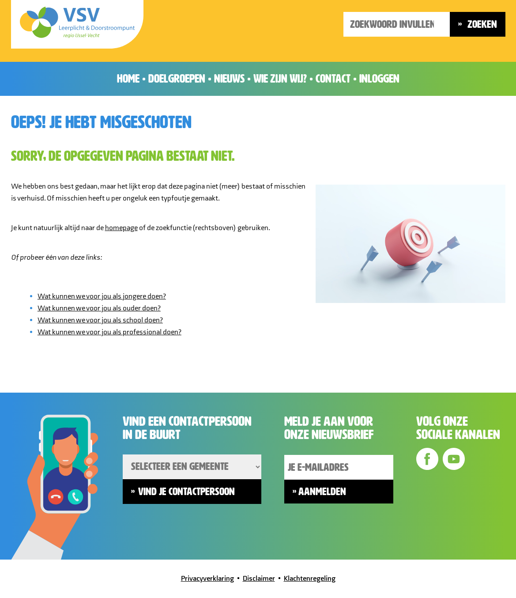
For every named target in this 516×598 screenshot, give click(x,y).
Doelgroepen (176, 78)
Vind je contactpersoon (186, 491)
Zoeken (481, 24)
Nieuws (229, 78)
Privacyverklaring (207, 578)
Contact (333, 78)
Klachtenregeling (309, 578)
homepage (121, 227)
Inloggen (379, 78)
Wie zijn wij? (280, 78)
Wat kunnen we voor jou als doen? (102, 296)
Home (128, 78)
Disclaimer (259, 578)
